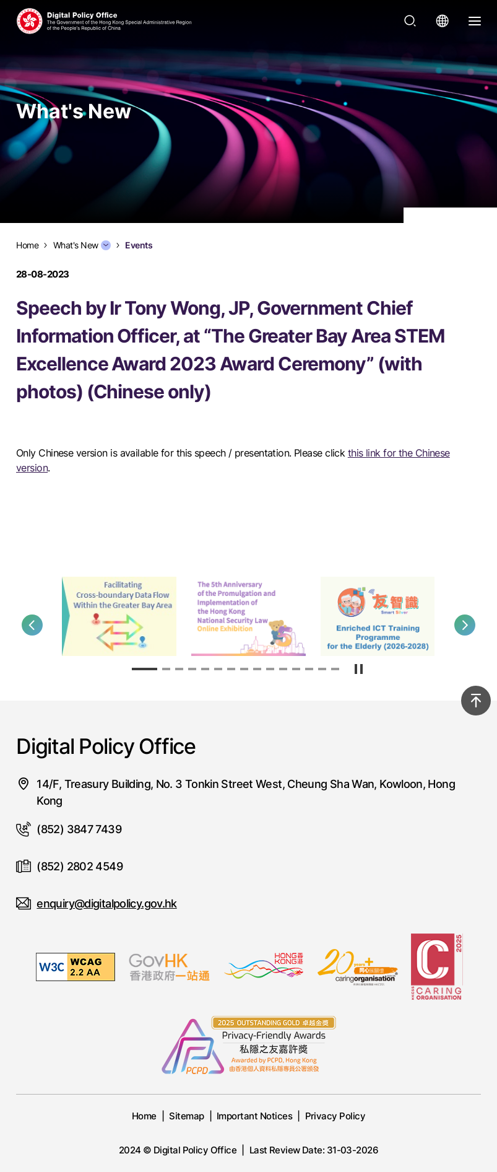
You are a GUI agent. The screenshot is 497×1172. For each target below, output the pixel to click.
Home (144, 1116)
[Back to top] (476, 700)
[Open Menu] (475, 21)
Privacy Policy (335, 1116)
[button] (32, 625)
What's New (82, 245)
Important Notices (254, 1116)
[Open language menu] (442, 21)
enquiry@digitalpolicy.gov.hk (106, 903)
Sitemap (186, 1116)
